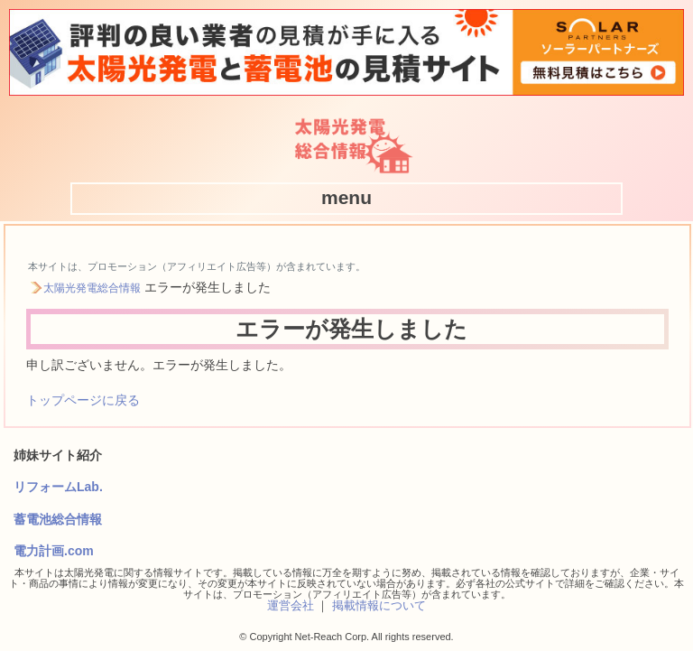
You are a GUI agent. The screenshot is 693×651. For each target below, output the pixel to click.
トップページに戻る (83, 400)
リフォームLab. (58, 486)
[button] (346, 197)
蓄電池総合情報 (58, 519)
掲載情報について (379, 605)
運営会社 (290, 605)
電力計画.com (54, 551)
